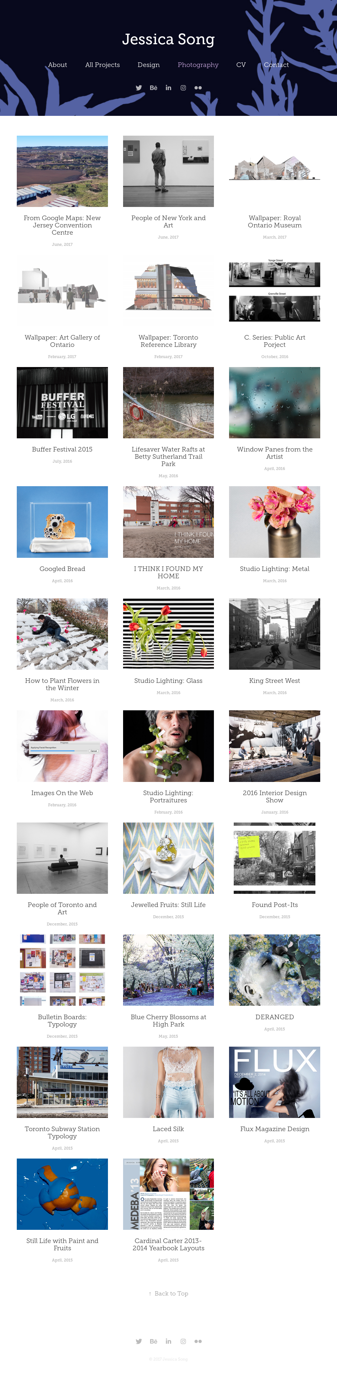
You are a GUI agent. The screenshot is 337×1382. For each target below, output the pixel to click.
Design (149, 64)
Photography (198, 64)
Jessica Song (168, 39)
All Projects (102, 64)
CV (241, 64)
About (57, 64)
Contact (276, 64)
